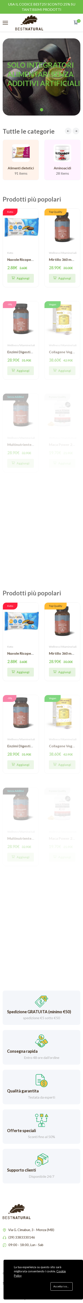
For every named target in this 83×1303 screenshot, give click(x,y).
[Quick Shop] (20, 278)
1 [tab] (41, 109)
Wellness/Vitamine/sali (63, 252)
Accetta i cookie (62, 1286)
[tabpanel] (41, 77)
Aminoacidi (62, 174)
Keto (10, 252)
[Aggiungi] (62, 278)
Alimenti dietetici (21, 172)
